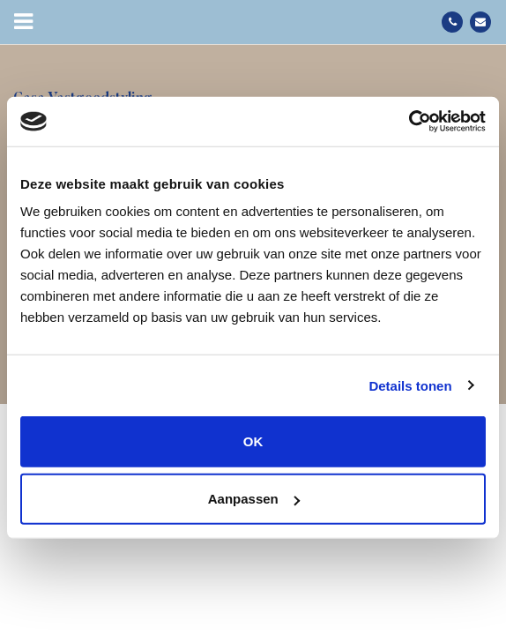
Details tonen (409, 384)
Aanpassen (254, 498)
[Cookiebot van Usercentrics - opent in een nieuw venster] (408, 121)
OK (253, 441)
